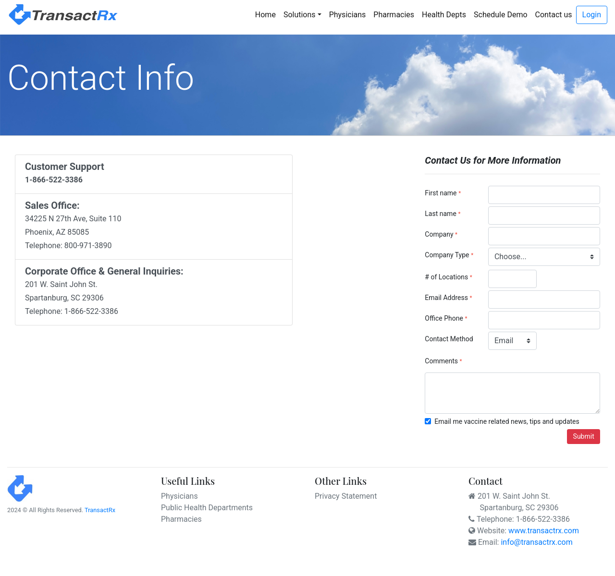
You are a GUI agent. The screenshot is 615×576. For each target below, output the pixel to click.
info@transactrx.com (536, 542)
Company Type (447, 255)
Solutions (299, 14)
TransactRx (100, 510)
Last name (440, 213)
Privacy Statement (346, 496)
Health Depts (444, 14)
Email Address (446, 297)
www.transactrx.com (543, 530)
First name (440, 193)
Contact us (553, 14)
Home (267, 14)
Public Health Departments (207, 507)
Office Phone (444, 318)
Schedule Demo (501, 14)
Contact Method (449, 339)
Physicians (347, 14)
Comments (441, 361)
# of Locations (446, 277)
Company (440, 234)
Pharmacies (393, 14)
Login (591, 14)
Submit (583, 436)
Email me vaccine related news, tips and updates (506, 421)
